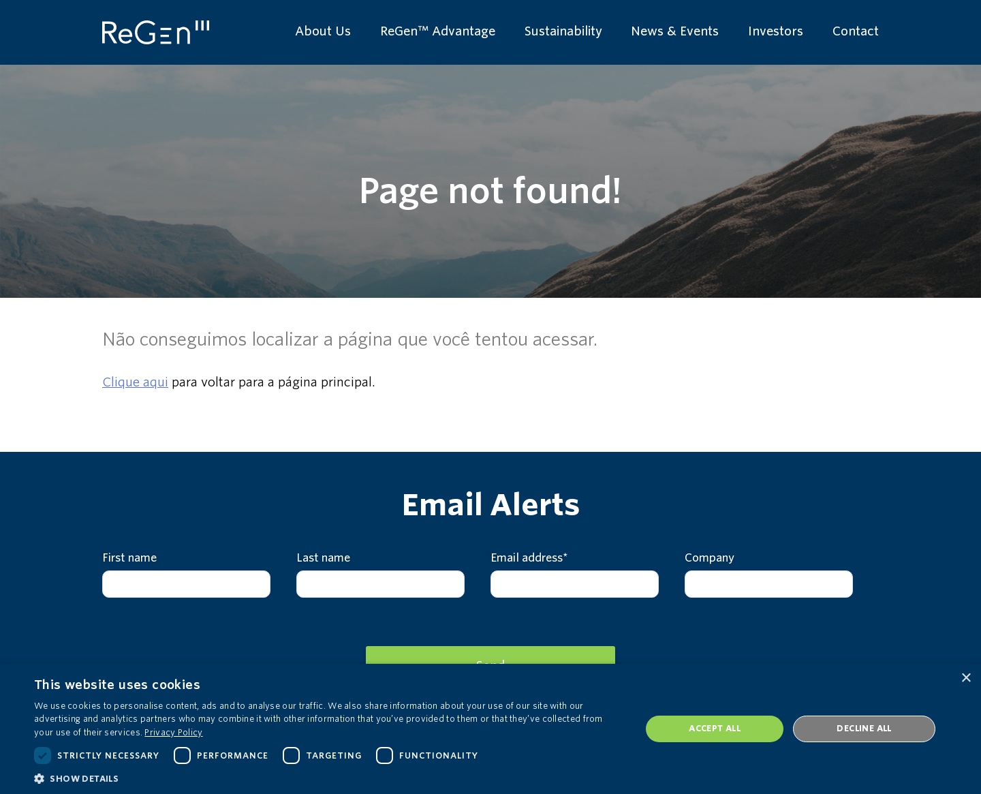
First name (129, 557)
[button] (328, 778)
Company (709, 557)
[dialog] (490, 729)
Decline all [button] (864, 728)
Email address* (529, 557)
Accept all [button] (715, 728)
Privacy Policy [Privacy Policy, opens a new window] (173, 732)
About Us (323, 31)
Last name (323, 557)
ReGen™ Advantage (437, 31)
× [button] (966, 678)
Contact (855, 31)
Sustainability (563, 31)
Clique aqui (135, 382)
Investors (775, 31)
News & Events (675, 31)
